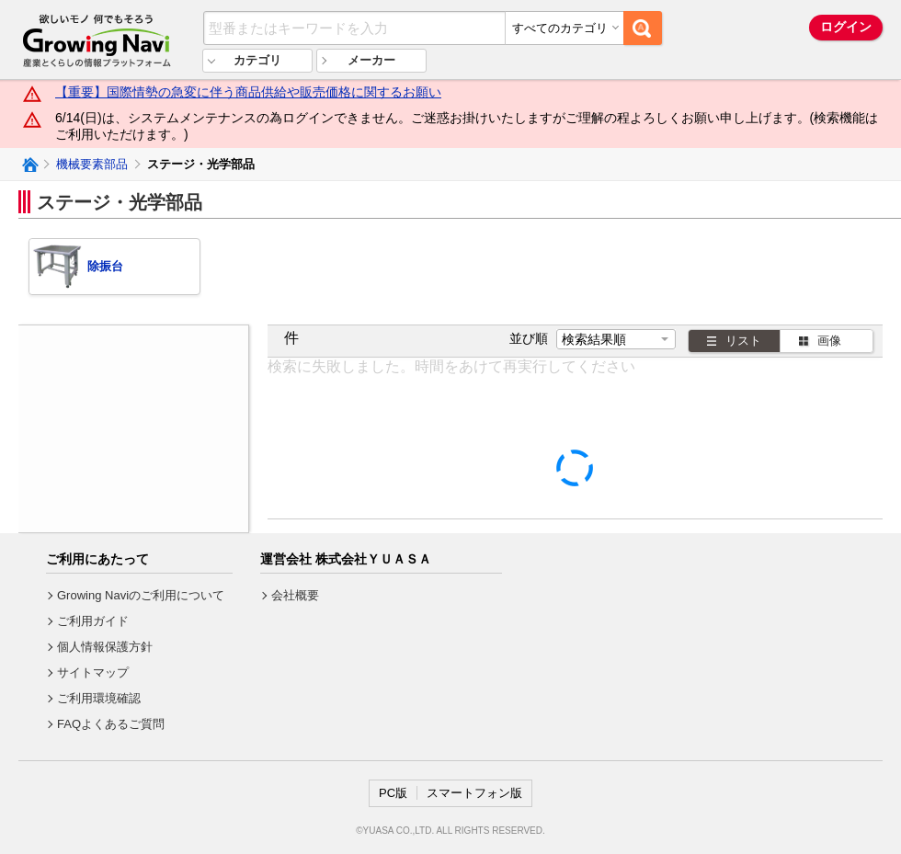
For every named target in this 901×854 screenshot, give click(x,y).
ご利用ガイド (93, 621)
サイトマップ (93, 672)
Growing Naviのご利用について (140, 595)
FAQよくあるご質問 (111, 724)
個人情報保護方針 (105, 647)
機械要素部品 (92, 164)
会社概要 (295, 595)
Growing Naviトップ (29, 164)
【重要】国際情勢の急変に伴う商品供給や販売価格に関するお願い (248, 92)
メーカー (371, 60)
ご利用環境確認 (99, 698)
